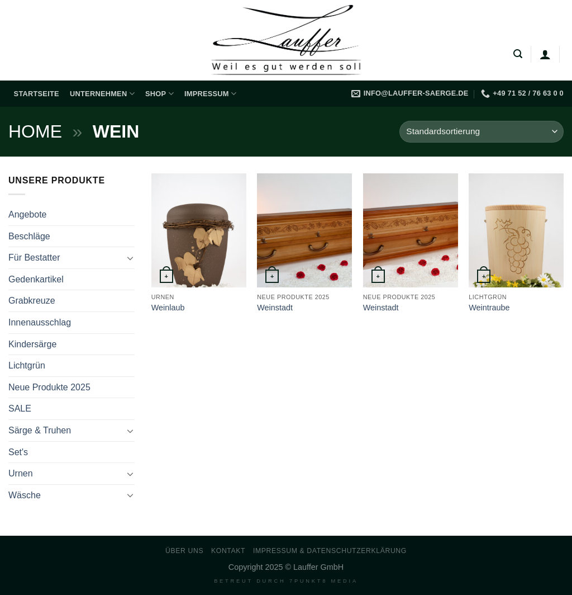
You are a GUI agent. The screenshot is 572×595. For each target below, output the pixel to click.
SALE (19, 408)
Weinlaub (168, 307)
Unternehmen (102, 93)
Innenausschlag (39, 322)
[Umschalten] (130, 258)
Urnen (20, 473)
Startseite (36, 93)
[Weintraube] (516, 230)
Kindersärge (32, 344)
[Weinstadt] (304, 230)
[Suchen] (517, 54)
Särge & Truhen (39, 430)
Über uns (184, 551)
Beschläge (29, 236)
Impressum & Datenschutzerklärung (330, 551)
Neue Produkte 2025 (49, 387)
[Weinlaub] (198, 230)
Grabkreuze (31, 300)
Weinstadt (275, 307)
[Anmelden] (545, 54)
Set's (18, 452)
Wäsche (24, 495)
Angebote (27, 214)
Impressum (210, 93)
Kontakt (228, 551)
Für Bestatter (34, 257)
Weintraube (489, 307)
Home (35, 131)
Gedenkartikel (36, 279)
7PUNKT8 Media (323, 581)
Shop (159, 93)
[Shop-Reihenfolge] (481, 132)
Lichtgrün (26, 365)
